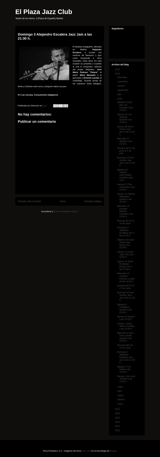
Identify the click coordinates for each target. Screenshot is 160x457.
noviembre (123, 81)
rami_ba (86, 451)
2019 (117, 69)
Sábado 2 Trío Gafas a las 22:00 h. (124, 369)
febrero (121, 399)
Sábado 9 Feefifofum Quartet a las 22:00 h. (124, 308)
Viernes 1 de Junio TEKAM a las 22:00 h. (126, 379)
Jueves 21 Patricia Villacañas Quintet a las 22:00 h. (126, 198)
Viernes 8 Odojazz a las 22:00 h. (126, 317)
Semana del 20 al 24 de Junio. (125, 222)
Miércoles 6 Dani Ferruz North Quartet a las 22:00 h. (125, 337)
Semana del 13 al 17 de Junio (125, 286)
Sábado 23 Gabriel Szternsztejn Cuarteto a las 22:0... (125, 174)
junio (120, 98)
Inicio (62, 201)
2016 (117, 413)
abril (120, 391)
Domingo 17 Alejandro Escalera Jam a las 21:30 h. (125, 231)
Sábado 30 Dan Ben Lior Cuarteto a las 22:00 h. (125, 106)
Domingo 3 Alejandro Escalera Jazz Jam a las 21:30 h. (126, 357)
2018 (117, 73)
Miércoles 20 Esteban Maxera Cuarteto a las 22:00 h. (125, 211)
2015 (117, 417)
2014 (117, 422)
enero (121, 404)
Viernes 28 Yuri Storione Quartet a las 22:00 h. (124, 118)
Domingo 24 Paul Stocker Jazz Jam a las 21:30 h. (126, 161)
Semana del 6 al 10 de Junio (125, 346)
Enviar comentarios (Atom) (66, 211)
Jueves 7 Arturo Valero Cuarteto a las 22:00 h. (126, 326)
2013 (117, 426)
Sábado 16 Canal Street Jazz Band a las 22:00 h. (125, 243)
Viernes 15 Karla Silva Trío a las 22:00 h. (125, 254)
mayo (120, 386)
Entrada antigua (93, 201)
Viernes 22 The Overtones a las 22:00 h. (126, 187)
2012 (117, 430)
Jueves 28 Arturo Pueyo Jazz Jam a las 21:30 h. (126, 130)
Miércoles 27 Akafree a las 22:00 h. (124, 141)
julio (120, 94)
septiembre (123, 90)
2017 (117, 409)
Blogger (113, 451)
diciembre (123, 77)
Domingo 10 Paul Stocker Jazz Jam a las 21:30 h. (126, 296)
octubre (121, 85)
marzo (121, 395)
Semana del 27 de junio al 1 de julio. (126, 151)
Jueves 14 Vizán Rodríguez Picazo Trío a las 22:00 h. (125, 265)
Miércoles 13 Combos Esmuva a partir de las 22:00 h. (126, 277)
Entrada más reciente (29, 201)
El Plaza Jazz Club (43, 11)
